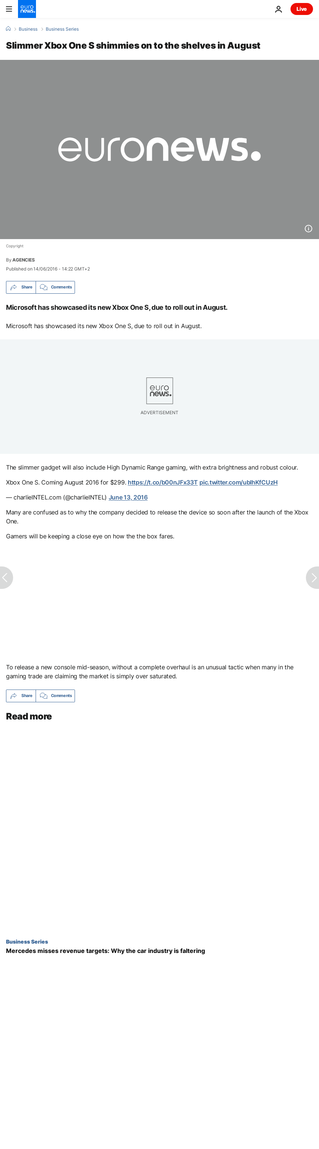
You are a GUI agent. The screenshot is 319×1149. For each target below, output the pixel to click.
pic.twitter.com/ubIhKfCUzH (238, 482)
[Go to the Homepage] (27, 9)
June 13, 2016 (128, 497)
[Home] (8, 28)
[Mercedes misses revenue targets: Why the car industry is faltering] (159, 950)
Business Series (62, 29)
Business (28, 29)
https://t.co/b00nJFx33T (163, 482)
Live (302, 9)
